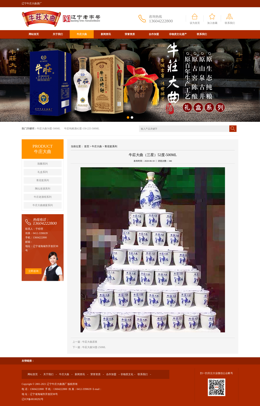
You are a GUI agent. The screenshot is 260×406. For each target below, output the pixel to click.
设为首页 (195, 23)
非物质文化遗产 (178, 34)
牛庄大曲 (82, 34)
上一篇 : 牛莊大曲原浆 (85, 341)
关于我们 (58, 34)
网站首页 (34, 34)
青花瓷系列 (42, 180)
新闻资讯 (106, 34)
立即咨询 (33, 271)
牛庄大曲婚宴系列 (42, 205)
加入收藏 (212, 23)
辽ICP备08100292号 (32, 399)
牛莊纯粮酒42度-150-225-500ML (81, 128)
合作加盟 (154, 34)
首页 (86, 146)
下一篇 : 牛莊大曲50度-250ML (89, 347)
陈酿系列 (43, 163)
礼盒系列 (43, 172)
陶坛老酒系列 (42, 188)
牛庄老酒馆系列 (42, 197)
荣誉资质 (130, 34)
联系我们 (230, 23)
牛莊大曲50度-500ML (48, 128)
